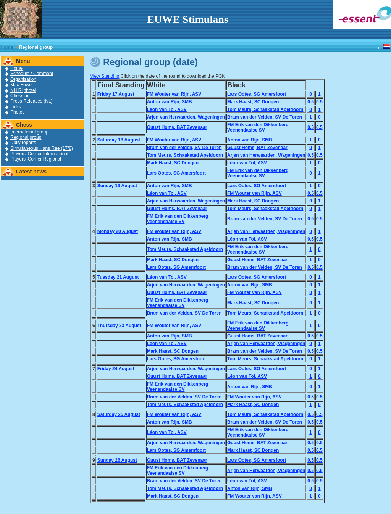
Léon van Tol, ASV (167, 109)
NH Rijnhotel (23, 90)
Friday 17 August (115, 94)
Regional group (25, 137)
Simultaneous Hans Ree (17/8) (41, 148)
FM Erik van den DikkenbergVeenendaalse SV (258, 127)
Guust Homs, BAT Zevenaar (177, 127)
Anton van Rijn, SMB (169, 101)
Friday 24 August (115, 368)
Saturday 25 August (118, 414)
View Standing (105, 76)
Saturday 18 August (118, 140)
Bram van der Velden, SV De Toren (264, 117)
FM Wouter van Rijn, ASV (174, 94)
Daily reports (23, 142)
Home (6, 47)
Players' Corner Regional (35, 159)
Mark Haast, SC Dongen (253, 101)
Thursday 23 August (119, 325)
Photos (17, 112)
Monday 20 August (117, 231)
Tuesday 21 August (118, 277)
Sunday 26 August (117, 460)
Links (15, 106)
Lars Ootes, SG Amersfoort (256, 94)
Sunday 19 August (117, 185)
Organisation (23, 79)
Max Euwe (21, 84)
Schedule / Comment (31, 73)
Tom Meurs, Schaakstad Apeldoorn (265, 109)
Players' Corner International (39, 153)
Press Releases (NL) (31, 101)
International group (29, 132)
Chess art (20, 95)
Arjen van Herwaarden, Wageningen (186, 117)
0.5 (310, 101)
